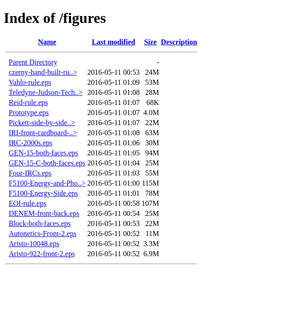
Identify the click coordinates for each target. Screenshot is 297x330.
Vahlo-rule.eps (30, 82)
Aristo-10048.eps (34, 244)
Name (47, 42)
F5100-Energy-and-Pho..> (47, 183)
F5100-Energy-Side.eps (43, 193)
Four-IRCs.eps (30, 173)
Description (179, 42)
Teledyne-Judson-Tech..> (45, 92)
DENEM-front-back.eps (44, 213)
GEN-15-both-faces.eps (43, 153)
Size (150, 42)
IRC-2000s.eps (31, 143)
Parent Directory (33, 62)
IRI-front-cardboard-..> (43, 133)
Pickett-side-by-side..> (42, 122)
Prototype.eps (29, 112)
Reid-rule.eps (28, 102)
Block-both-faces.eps (40, 223)
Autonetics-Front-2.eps (42, 233)
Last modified (113, 42)
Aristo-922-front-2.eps (42, 254)
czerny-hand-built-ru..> (43, 72)
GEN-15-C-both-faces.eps (47, 163)
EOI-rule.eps (27, 203)
